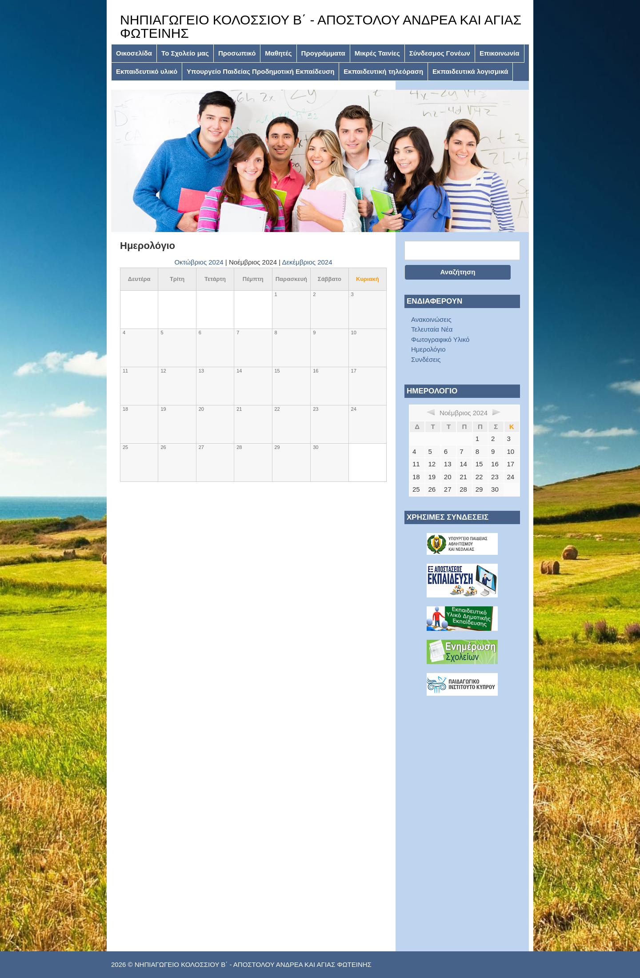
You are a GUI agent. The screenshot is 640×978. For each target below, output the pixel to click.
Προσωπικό (237, 53)
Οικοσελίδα (134, 53)
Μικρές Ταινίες (377, 53)
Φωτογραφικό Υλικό (440, 339)
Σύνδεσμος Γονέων (439, 53)
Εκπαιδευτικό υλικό (146, 71)
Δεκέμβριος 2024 (307, 262)
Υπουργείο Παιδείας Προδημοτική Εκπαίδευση (260, 71)
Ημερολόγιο (428, 349)
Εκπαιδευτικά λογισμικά (470, 71)
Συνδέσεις (426, 359)
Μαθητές (278, 53)
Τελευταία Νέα (431, 329)
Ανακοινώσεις (431, 319)
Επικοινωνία (500, 53)
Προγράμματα (323, 53)
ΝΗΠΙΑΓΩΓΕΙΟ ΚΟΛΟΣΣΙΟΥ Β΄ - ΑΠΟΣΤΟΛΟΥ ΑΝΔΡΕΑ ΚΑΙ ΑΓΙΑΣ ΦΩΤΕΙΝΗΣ (320, 26)
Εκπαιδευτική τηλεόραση (383, 71)
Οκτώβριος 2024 (198, 262)
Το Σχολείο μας (185, 53)
